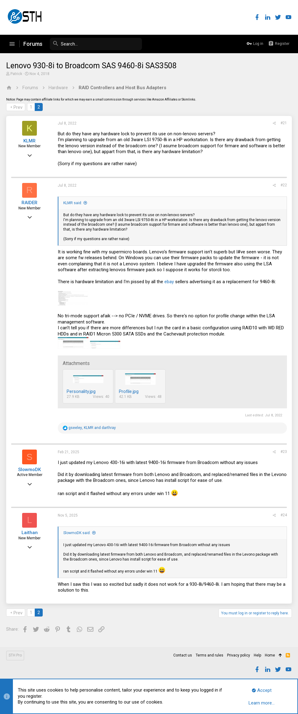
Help (257, 655)
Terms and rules (209, 655)
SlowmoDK (29, 469)
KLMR (29, 141)
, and (92, 428)
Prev (18, 107)
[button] (12, 44)
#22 (283, 185)
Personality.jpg (81, 391)
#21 (283, 123)
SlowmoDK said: (77, 533)
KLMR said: (72, 203)
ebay (169, 281)
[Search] (96, 44)
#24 (283, 515)
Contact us (182, 655)
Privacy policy (238, 655)
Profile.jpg (129, 391)
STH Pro (15, 655)
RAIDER (29, 202)
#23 (283, 452)
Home (270, 655)
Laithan (30, 532)
